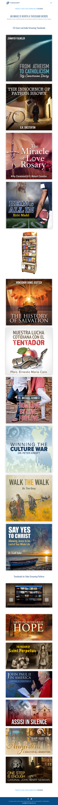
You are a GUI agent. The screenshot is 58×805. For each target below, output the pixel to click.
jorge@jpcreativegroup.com (29, 803)
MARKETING (32, 9)
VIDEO (26, 9)
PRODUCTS (18, 9)
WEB (23, 9)
